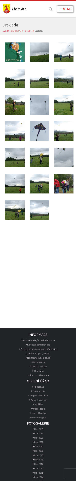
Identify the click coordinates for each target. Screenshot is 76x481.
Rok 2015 (38, 473)
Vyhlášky (39, 404)
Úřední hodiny (39, 413)
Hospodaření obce (39, 395)
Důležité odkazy (39, 366)
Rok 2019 (38, 455)
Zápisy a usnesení (38, 400)
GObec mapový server (39, 353)
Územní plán (39, 391)
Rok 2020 (38, 451)
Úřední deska (38, 409)
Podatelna (39, 387)
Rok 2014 (38, 477)
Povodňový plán (39, 417)
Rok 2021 (38, 446)
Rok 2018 (38, 459)
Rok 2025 (38, 429)
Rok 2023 (38, 438)
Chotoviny (39, 371)
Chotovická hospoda (39, 375)
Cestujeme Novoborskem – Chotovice (38, 349)
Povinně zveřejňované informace (39, 340)
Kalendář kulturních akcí (38, 344)
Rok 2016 (38, 468)
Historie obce (38, 362)
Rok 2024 (38, 433)
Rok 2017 (38, 464)
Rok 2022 (38, 442)
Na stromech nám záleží (38, 358)
